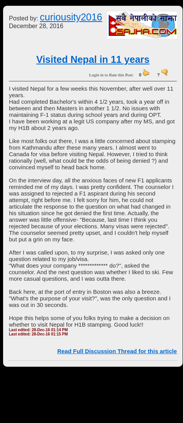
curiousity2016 (71, 17)
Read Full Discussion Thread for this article (117, 351)
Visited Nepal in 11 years (93, 59)
